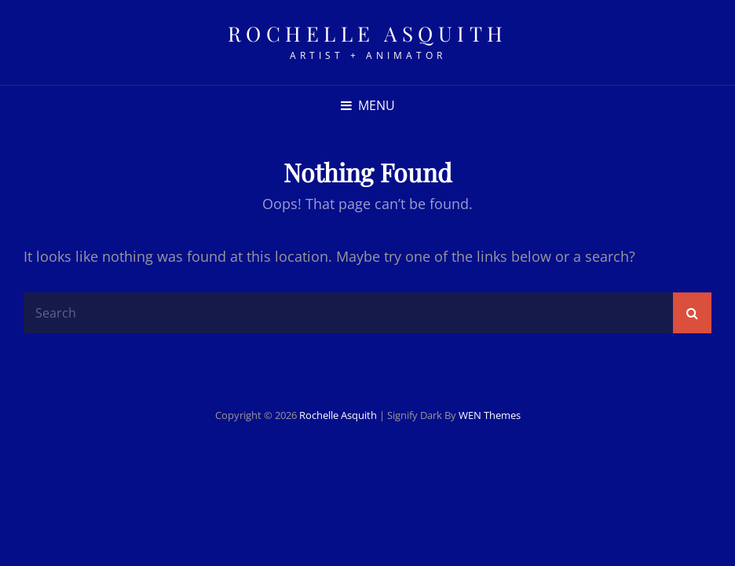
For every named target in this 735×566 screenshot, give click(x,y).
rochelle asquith (368, 33)
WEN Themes (490, 415)
